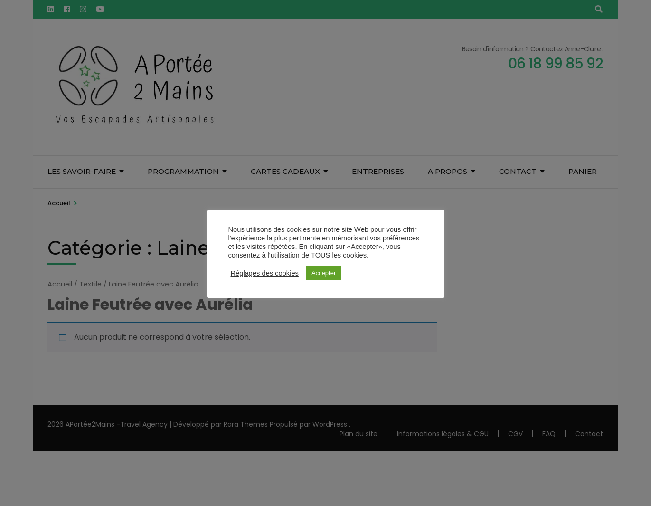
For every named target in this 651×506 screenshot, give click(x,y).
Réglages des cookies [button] (265, 273)
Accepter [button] (323, 273)
